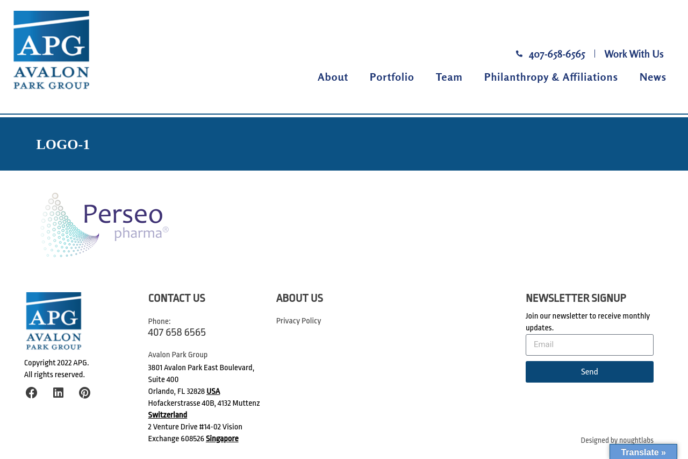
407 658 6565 (177, 332)
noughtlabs (636, 440)
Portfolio (392, 76)
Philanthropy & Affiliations (551, 76)
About (333, 76)
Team (449, 76)
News (653, 76)
